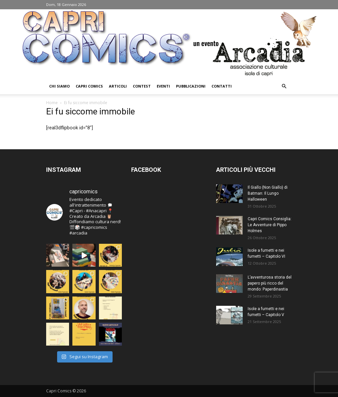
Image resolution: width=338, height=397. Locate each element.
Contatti (221, 86)
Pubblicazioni (191, 86)
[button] (284, 86)
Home (52, 102)
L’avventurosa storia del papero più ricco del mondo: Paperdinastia (270, 283)
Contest (142, 86)
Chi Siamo (59, 86)
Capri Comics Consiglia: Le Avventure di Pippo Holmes (270, 225)
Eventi (163, 86)
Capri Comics (89, 86)
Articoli (118, 86)
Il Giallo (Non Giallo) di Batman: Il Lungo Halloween (268, 193)
